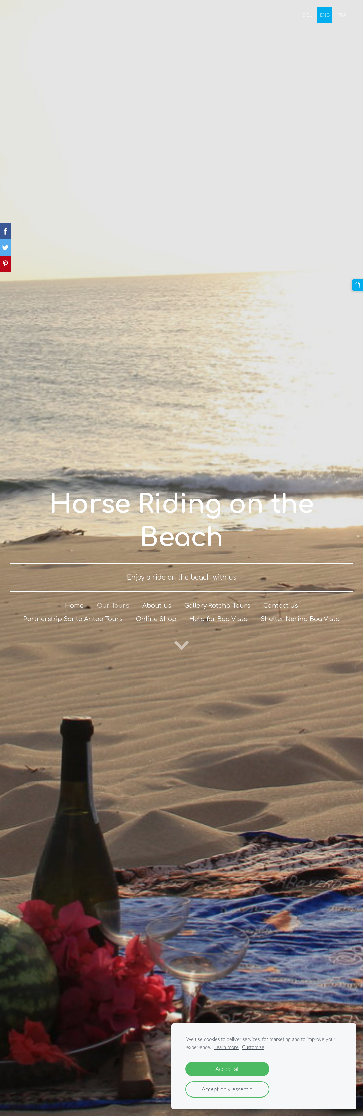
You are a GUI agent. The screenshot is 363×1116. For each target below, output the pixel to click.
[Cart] (357, 285)
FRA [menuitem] (341, 15)
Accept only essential (228, 1089)
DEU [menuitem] (308, 15)
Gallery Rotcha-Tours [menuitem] (217, 605)
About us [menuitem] (156, 605)
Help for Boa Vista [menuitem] (218, 619)
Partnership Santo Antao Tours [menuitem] (73, 619)
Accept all (227, 1069)
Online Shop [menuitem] (156, 619)
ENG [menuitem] (325, 15)
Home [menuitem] (74, 605)
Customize (253, 1047)
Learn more (226, 1047)
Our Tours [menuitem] (113, 605)
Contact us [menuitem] (280, 605)
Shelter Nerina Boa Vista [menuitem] (300, 619)
